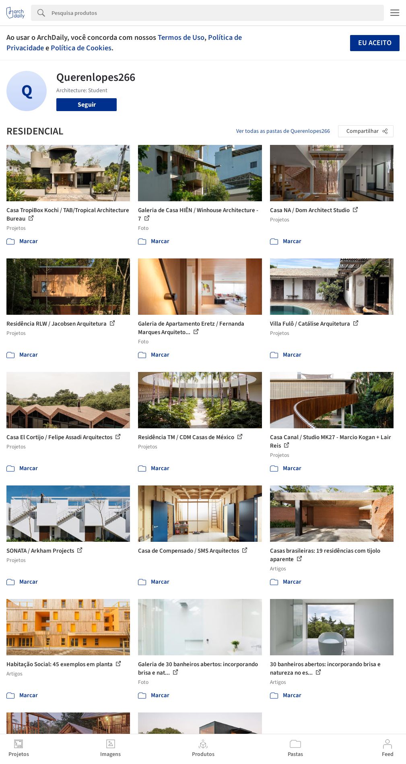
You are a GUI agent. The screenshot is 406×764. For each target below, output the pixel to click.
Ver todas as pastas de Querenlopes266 (283, 131)
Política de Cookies (81, 48)
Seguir (87, 104)
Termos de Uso (181, 37)
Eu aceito (375, 43)
